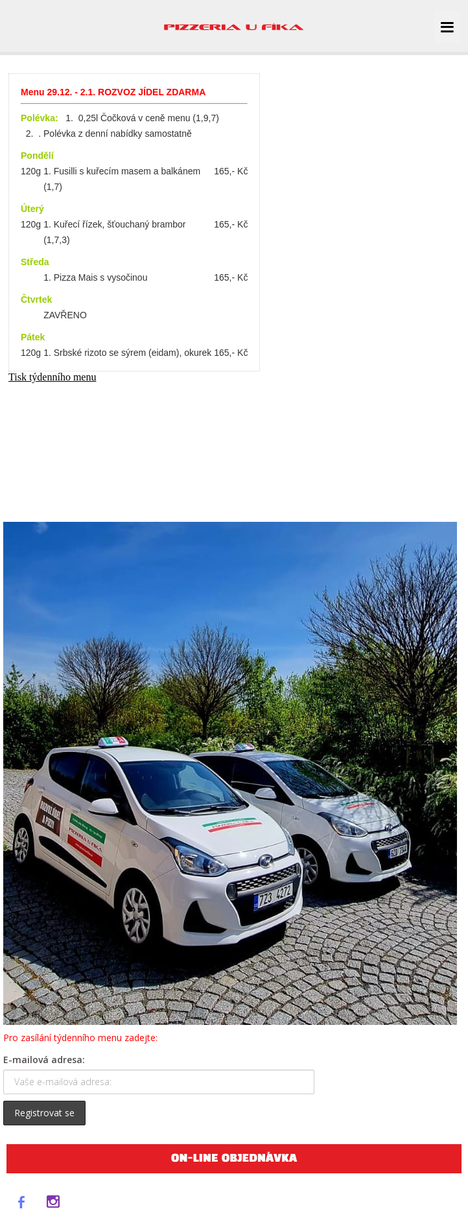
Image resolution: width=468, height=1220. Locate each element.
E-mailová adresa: (44, 1059)
